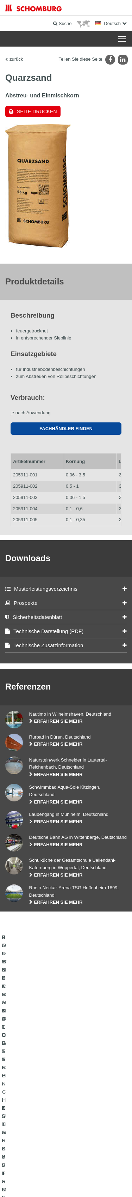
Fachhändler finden (66, 428)
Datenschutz (63, 1173)
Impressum (41, 1173)
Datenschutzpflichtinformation (101, 1173)
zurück (16, 59)
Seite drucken (37, 111)
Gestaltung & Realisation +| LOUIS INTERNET (65, 1183)
